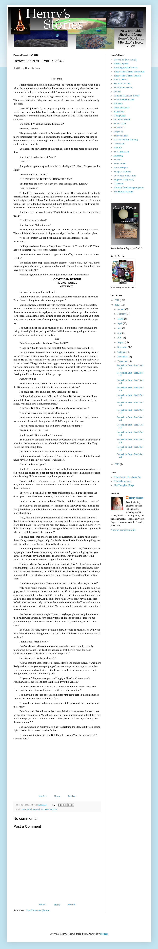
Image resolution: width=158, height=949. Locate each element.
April (120, 323)
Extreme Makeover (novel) (127, 95)
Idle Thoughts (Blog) (124, 485)
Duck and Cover (121, 107)
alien (24, 809)
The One (118, 159)
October (121, 352)
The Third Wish (121, 151)
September (122, 347)
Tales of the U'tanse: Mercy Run (129, 71)
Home (57, 796)
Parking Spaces (121, 63)
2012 (117, 305)
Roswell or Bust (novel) (125, 59)
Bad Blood (119, 111)
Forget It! (118, 131)
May (119, 328)
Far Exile (118, 103)
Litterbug (118, 155)
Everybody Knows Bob (125, 175)
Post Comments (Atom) (37, 910)
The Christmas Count (124, 99)
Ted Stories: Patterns (123, 191)
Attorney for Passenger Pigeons (129, 187)
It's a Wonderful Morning (126, 139)
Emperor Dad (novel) (124, 179)
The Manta (119, 127)
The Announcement (123, 87)
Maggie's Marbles (122, 171)
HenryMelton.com (122, 481)
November (122, 356)
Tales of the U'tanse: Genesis (127, 75)
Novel (29, 809)
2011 (117, 300)
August (121, 342)
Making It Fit (120, 123)
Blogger (104, 934)
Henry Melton (136, 498)
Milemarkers (120, 163)
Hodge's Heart (120, 79)
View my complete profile (123, 530)
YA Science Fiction (49, 809)
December (122, 361)
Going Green (120, 115)
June (119, 333)
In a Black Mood (122, 119)
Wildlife (118, 147)
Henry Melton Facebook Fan (127, 477)
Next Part (42, 796)
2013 (117, 464)
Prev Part (71, 796)
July (119, 337)
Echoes (117, 91)
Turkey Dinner (121, 135)
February (121, 314)
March (120, 318)
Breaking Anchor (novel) (125, 67)
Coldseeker (119, 143)
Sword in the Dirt (122, 83)
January (121, 309)
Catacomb (119, 183)
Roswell (36, 809)
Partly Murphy (121, 167)
